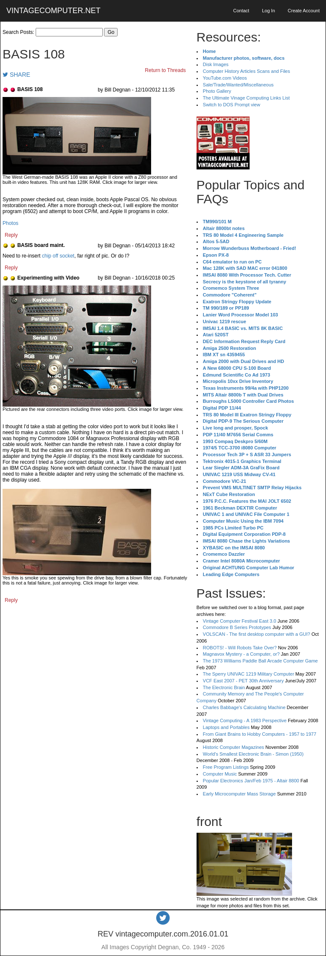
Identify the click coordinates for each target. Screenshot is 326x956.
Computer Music (220, 773)
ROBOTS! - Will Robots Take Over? (240, 647)
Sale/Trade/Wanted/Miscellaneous (238, 84)
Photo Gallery (217, 91)
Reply (11, 235)
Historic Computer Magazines (233, 747)
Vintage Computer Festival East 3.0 (239, 620)
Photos (10, 223)
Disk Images (216, 64)
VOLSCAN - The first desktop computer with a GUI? (256, 634)
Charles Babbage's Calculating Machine (244, 707)
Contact (241, 10)
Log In (268, 10)
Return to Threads (165, 70)
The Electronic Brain (224, 687)
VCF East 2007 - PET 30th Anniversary (243, 680)
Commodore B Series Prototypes (237, 627)
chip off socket (58, 256)
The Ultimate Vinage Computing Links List (246, 97)
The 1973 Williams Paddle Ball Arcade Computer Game (260, 660)
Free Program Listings (226, 767)
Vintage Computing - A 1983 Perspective (245, 720)
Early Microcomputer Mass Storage (239, 793)
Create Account (304, 10)
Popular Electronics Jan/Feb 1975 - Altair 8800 (251, 780)
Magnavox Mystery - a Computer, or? (241, 654)
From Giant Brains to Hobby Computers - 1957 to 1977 (259, 734)
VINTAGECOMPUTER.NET (53, 10)
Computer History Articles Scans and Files (246, 71)
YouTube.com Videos (225, 77)
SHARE (16, 74)
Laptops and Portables (226, 727)
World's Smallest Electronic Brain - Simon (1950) (253, 753)
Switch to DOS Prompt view (231, 104)
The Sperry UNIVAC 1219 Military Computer (248, 673)
